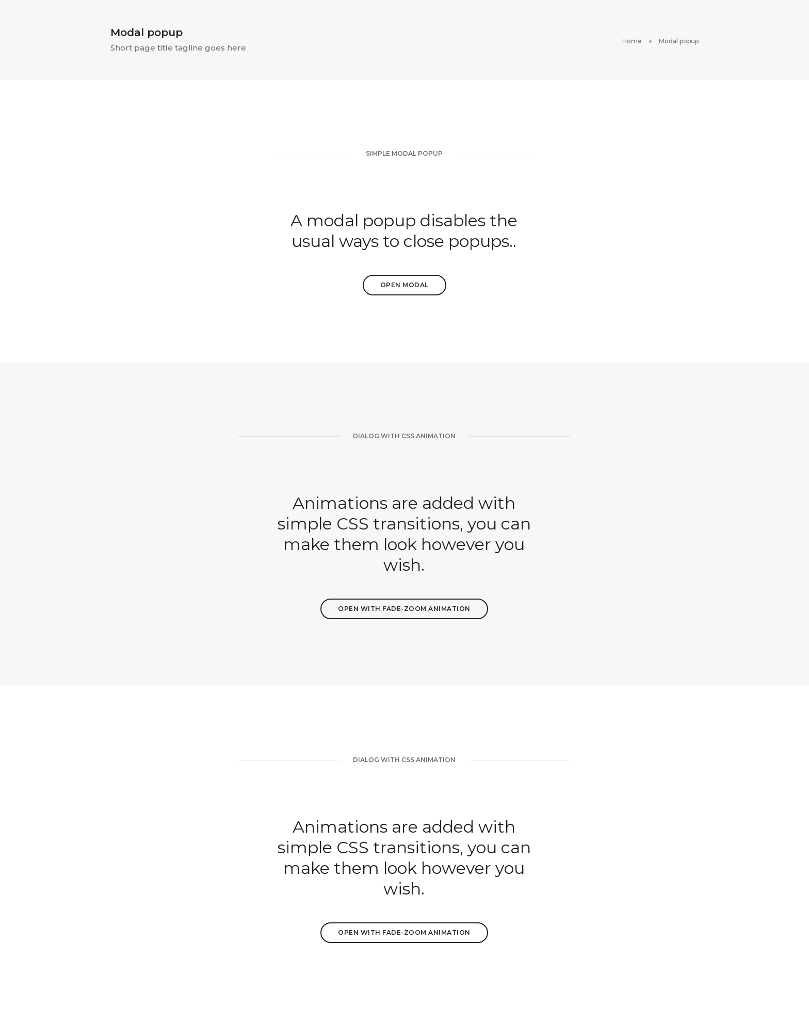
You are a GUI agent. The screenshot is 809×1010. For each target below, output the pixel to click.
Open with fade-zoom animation (404, 608)
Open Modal (404, 285)
